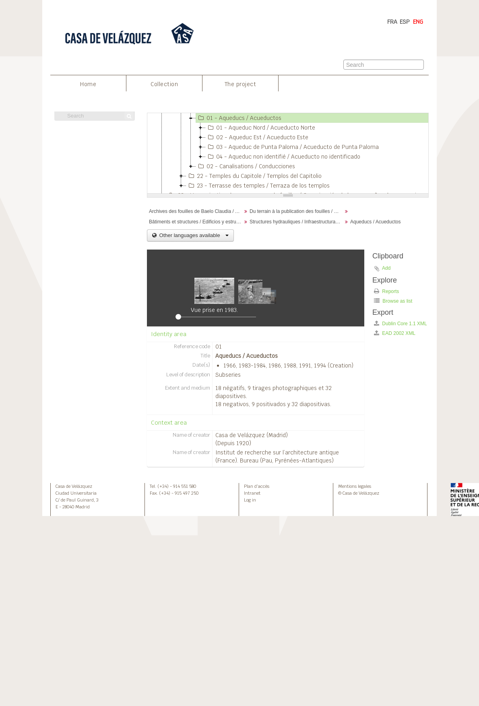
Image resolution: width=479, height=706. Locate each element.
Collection (164, 84)
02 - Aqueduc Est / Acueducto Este (257, 137)
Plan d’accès (256, 486)
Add (386, 268)
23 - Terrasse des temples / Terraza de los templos (258, 185)
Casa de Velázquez (74, 486)
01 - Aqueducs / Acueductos (238, 118)
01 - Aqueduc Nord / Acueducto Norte (260, 127)
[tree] (287, 153)
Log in (250, 500)
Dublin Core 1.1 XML (400, 323)
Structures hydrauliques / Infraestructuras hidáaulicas (297, 222)
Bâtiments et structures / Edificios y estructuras (196, 222)
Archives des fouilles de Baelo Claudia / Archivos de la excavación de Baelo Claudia (196, 211)
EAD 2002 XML (394, 333)
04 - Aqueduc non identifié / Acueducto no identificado (283, 156)
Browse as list (393, 301)
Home (88, 84)
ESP (405, 21)
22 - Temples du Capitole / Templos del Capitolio (254, 176)
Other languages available (193, 235)
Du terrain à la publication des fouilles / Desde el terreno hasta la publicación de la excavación (297, 211)
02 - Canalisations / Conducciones (245, 166)
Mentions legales (354, 486)
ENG (418, 21)
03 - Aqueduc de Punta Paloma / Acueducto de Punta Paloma (292, 147)
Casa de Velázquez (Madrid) (251, 435)
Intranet (252, 493)
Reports (386, 291)
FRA (392, 21)
